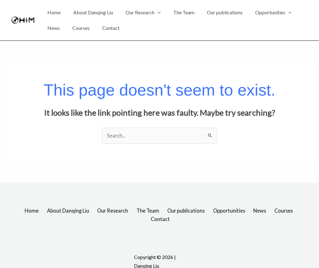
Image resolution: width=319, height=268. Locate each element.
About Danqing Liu (93, 12)
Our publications (225, 12)
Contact (111, 28)
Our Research (143, 12)
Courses (81, 28)
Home (54, 12)
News (53, 28)
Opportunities (273, 12)
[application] (158, 12)
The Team (183, 12)
